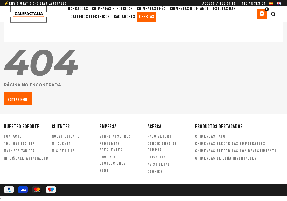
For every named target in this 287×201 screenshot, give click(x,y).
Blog (104, 170)
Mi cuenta (61, 143)
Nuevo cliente (66, 136)
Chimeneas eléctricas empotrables (230, 143)
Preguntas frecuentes (111, 147)
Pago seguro (160, 136)
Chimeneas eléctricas (112, 8)
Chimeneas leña (151, 8)
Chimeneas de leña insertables (226, 158)
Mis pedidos (63, 151)
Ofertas (146, 16)
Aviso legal (159, 164)
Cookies (155, 171)
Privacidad (158, 157)
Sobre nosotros (115, 136)
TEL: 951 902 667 (19, 143)
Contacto (13, 136)
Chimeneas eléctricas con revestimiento (236, 151)
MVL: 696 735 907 (19, 151)
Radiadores (124, 16)
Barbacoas (78, 8)
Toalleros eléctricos (89, 16)
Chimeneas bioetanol (189, 8)
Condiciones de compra (162, 147)
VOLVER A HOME (18, 100)
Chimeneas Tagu (210, 136)
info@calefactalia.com (24, 158)
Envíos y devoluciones (113, 160)
